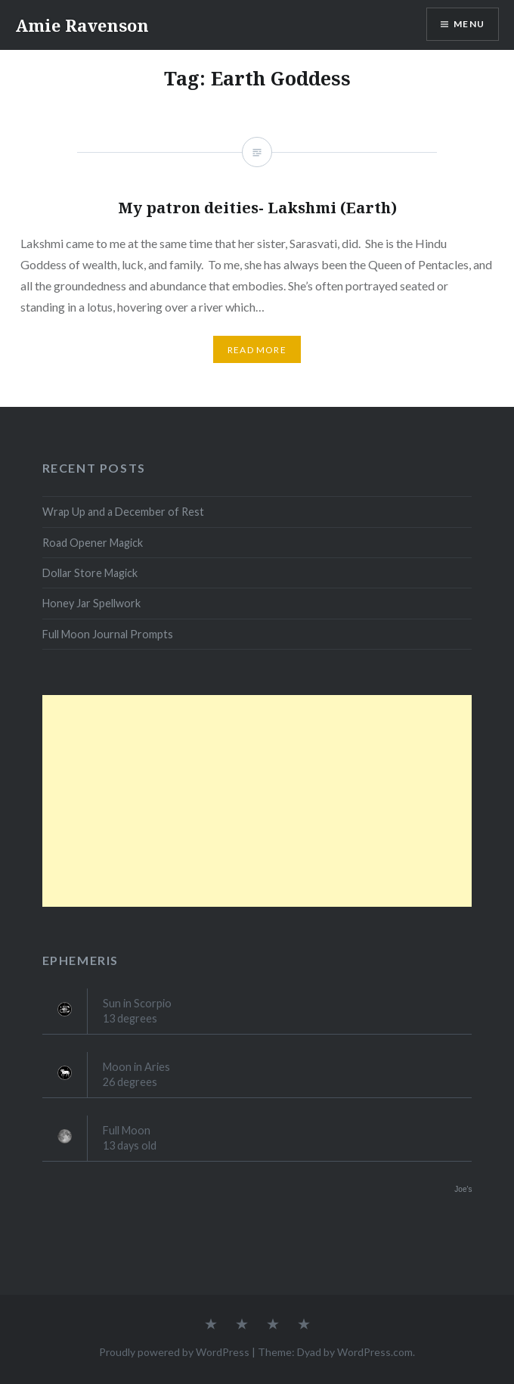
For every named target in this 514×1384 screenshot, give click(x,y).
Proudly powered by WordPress (174, 1351)
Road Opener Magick (92, 542)
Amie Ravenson (82, 25)
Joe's (463, 1189)
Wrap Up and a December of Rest (123, 511)
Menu (469, 23)
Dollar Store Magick (90, 572)
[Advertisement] (257, 801)
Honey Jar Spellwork (91, 603)
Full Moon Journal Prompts (107, 634)
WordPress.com (375, 1351)
